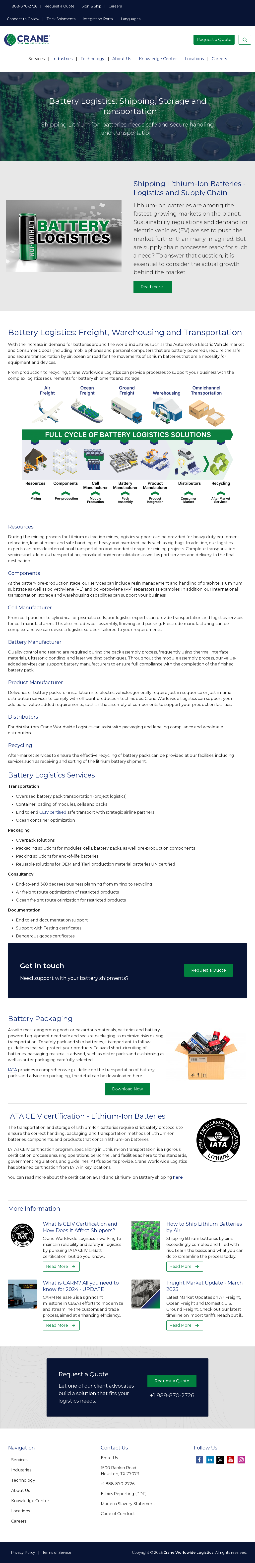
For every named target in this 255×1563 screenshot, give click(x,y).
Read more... (153, 286)
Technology (92, 58)
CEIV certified (52, 812)
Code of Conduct (118, 1513)
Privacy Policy (23, 1552)
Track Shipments (61, 19)
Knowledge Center (158, 58)
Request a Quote (59, 6)
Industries (62, 58)
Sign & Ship (91, 6)
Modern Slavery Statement (128, 1503)
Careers (115, 6)
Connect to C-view (23, 19)
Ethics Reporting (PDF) (124, 1493)
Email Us (109, 1457)
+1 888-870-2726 (22, 6)
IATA (12, 1069)
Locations (194, 58)
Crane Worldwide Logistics (188, 1552)
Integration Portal (98, 19)
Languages (130, 19)
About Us (121, 58)
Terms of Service (56, 1552)
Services (36, 58)
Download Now (127, 1089)
